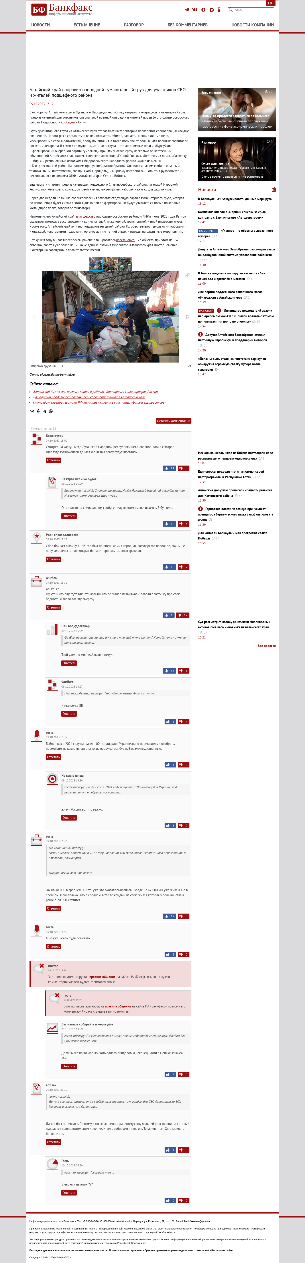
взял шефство (85, 216)
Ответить (53, 460)
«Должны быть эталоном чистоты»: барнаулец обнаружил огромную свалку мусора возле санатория (232, 364)
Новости (40, 25)
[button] (110, 263)
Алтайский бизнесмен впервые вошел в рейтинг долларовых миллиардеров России (95, 391)
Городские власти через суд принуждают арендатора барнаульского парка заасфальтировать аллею (235, 514)
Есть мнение (87, 25)
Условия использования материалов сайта (81, 1250)
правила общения (102, 977)
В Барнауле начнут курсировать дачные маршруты (235, 199)
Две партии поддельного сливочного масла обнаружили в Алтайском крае (89, 397)
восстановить (125, 240)
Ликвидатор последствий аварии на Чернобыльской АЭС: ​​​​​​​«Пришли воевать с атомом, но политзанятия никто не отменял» (236, 315)
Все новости (267, 646)
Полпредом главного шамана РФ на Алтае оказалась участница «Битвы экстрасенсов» (99, 402)
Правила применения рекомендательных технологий (176, 1250)
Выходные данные (41, 1250)
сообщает (68, 122)
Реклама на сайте (222, 1250)
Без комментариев (188, 25)
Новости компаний (253, 25)
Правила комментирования (125, 1250)
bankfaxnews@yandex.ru (198, 1221)
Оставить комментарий (173, 421)
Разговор (134, 25)
